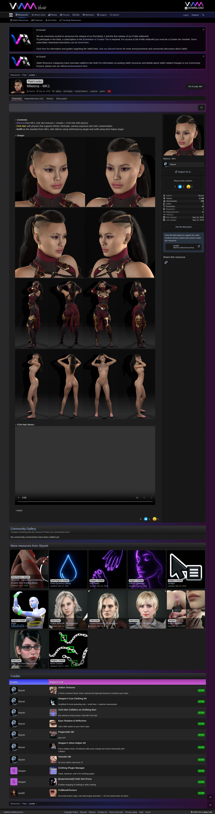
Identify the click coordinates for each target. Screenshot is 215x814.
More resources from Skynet (29, 545)
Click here (41, 48)
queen (102, 91)
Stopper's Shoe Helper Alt (72, 743)
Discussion (61, 98)
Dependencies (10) (33, 98)
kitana (58, 91)
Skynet (32, 91)
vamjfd (21, 793)
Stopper (22, 770)
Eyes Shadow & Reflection (72, 720)
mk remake (67, 91)
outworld (93, 91)
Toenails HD (64, 756)
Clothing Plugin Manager (71, 768)
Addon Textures (66, 687)
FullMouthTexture (67, 790)
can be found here (80, 42)
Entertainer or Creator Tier (96, 39)
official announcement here (73, 66)
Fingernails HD (66, 732)
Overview (17, 98)
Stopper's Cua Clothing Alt (72, 698)
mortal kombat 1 (81, 91)
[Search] (203, 15)
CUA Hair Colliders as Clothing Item (77, 709)
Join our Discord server (110, 48)
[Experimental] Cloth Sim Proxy (75, 779)
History (49, 98)
